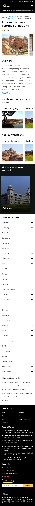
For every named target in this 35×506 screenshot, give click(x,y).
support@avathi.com (26, 1)
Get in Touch (8, 481)
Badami (4, 17)
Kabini (14, 386)
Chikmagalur (7, 389)
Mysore (11, 382)
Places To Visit (10, 17)
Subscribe (28, 485)
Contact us (5, 422)
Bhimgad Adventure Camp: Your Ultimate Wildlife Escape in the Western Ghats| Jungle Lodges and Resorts (18, 448)
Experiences (5, 416)
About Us (21, 412)
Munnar (18, 397)
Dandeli (22, 393)
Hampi (16, 393)
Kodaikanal (11, 397)
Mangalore (26, 382)
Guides (4, 419)
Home (3, 412)
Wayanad (29, 393)
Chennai (20, 386)
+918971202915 (13, 1)
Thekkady (25, 397)
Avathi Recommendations (21, 11)
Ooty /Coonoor (8, 393)
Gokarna (24, 389)
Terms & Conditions (24, 419)
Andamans (7, 386)
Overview (6, 11)
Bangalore (18, 382)
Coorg (5, 382)
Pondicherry (27, 386)
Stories (20, 416)
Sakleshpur (16, 389)
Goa (5, 397)
